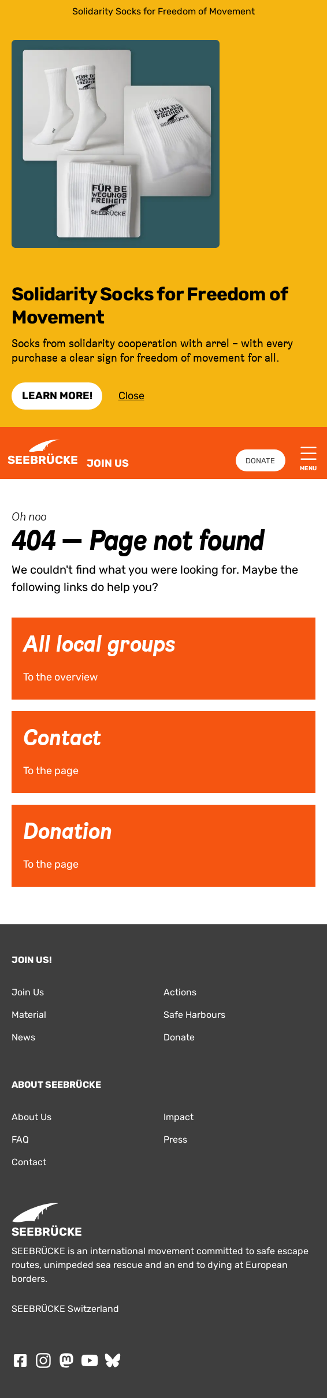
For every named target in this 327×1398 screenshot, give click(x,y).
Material (29, 1014)
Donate (260, 460)
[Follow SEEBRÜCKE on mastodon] (66, 1360)
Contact (29, 1162)
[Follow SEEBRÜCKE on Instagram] (43, 1360)
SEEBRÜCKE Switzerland (65, 1308)
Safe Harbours (194, 1014)
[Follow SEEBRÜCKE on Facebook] (20, 1360)
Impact (179, 1116)
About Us (31, 1116)
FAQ (20, 1139)
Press (175, 1139)
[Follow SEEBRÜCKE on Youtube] (89, 1360)
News (23, 1037)
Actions (180, 992)
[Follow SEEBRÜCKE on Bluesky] (112, 1360)
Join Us (108, 463)
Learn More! (57, 395)
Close (131, 395)
